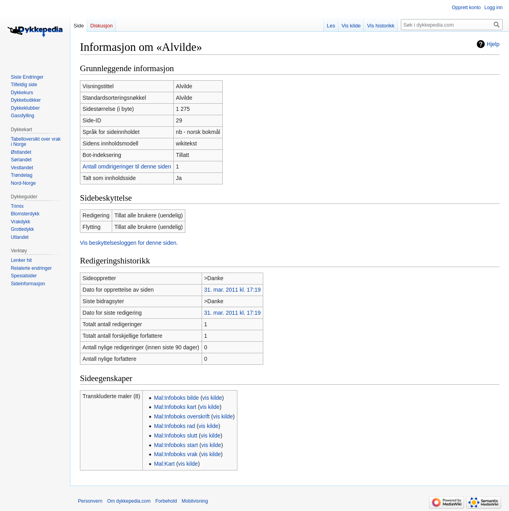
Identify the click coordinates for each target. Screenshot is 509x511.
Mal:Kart (164, 464)
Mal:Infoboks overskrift (182, 416)
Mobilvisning (195, 501)
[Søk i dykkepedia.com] (452, 24)
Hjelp (493, 44)
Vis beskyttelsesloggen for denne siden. (129, 243)
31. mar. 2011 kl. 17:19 (232, 289)
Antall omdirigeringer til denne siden (127, 166)
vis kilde (212, 398)
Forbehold (166, 501)
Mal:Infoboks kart (175, 407)
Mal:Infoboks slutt (175, 435)
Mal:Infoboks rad (174, 426)
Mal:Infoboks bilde (176, 398)
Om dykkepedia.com (128, 501)
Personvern (90, 501)
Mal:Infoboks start (176, 445)
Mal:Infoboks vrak (176, 454)
